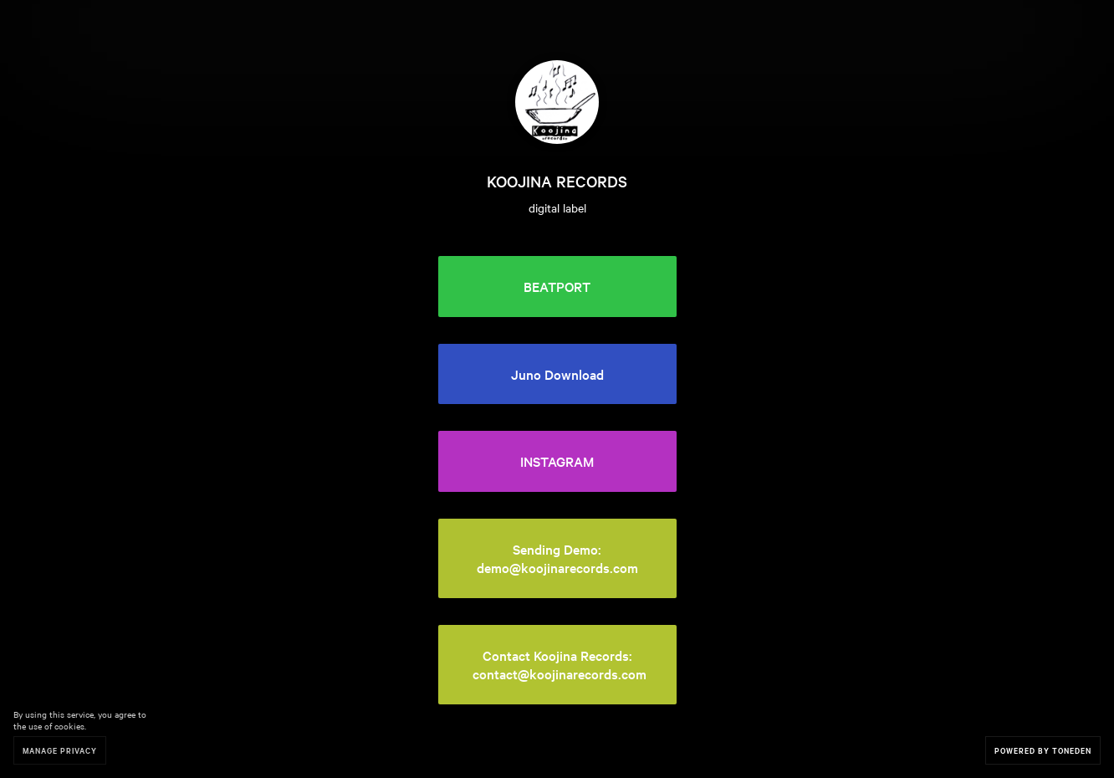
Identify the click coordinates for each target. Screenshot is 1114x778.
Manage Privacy (60, 750)
